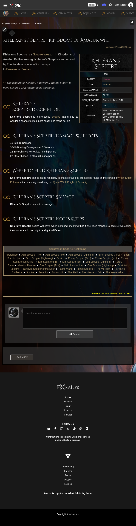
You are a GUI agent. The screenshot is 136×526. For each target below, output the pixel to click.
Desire (60, 258)
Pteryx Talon (103, 268)
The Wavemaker (115, 272)
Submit (74, 334)
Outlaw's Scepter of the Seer (39, 268)
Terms (68, 475)
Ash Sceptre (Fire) (31, 254)
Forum (68, 406)
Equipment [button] (87, 13)
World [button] (109, 13)
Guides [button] (128, 13)
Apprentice (12, 254)
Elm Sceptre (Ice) (71, 261)
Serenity (43, 272)
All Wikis (68, 401)
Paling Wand (66, 268)
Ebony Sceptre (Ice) (106, 258)
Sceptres (38, 23)
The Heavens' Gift (92, 272)
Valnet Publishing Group (80, 493)
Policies (68, 484)
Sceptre (106, 84)
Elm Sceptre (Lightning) (98, 261)
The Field (73, 272)
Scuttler (30, 272)
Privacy (68, 480)
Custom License (71, 440)
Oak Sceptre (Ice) (74, 265)
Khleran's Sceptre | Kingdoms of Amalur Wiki (56, 40)
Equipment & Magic (9, 23)
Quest (56, 182)
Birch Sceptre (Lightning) (39, 258)
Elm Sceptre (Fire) (48, 261)
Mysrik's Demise (27, 265)
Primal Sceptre (84, 268)
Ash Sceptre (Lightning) (81, 254)
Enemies (11, 69)
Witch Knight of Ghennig (73, 182)
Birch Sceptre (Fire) (109, 254)
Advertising (68, 466)
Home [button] (21, 13)
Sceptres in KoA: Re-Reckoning (67, 249)
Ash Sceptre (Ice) (55, 254)
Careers (68, 471)
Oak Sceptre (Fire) (50, 265)
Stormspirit (58, 272)
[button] (93, 5)
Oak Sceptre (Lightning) (100, 265)
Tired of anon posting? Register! (110, 293)
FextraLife (49, 493)
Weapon (49, 54)
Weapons (26, 23)
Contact (68, 415)
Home (68, 397)
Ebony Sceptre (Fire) (79, 258)
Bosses (26, 69)
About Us (68, 410)
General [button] (40, 13)
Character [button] (63, 13)
